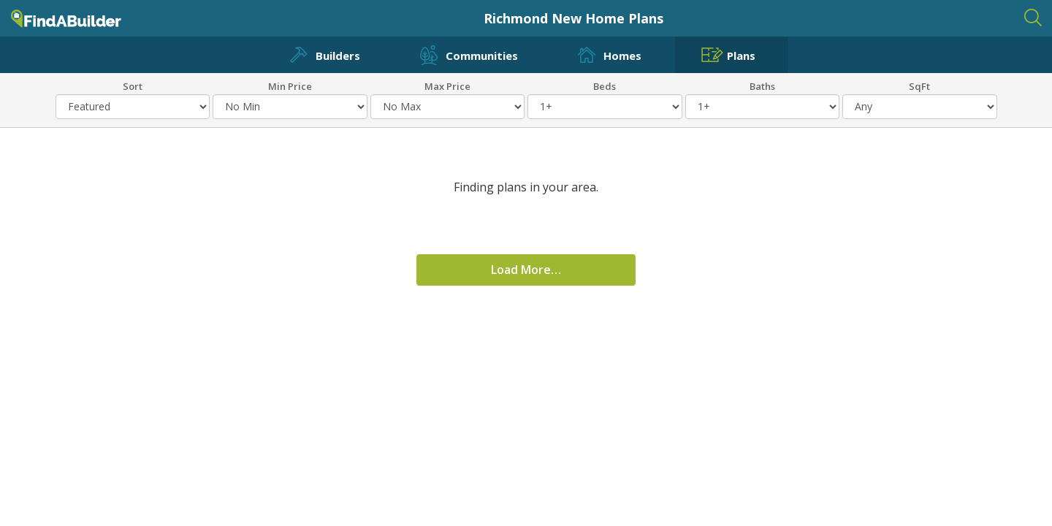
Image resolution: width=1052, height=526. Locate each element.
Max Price (447, 85)
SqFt (919, 85)
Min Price (290, 85)
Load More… (526, 270)
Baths (762, 85)
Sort (132, 85)
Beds (604, 85)
